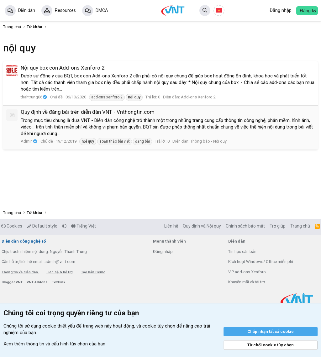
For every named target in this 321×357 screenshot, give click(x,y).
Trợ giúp (278, 225)
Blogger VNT (13, 282)
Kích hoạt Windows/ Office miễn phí (260, 261)
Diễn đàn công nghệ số (24, 241)
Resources (65, 10)
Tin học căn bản (242, 251)
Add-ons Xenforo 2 (198, 97)
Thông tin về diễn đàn (20, 272)
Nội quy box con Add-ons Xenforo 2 (63, 68)
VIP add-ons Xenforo (247, 272)
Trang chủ (300, 225)
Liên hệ (171, 225)
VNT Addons (38, 282)
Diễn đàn (26, 10)
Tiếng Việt (83, 225)
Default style (42, 225)
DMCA (102, 10)
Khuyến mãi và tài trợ (246, 282)
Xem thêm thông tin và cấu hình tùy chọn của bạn (54, 344)
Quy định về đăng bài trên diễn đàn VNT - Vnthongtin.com (88, 112)
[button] (64, 226)
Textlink (58, 282)
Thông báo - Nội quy (208, 141)
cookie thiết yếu (58, 326)
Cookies (11, 225)
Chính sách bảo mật (245, 225)
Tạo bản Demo (93, 272)
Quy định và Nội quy (202, 225)
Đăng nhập (163, 251)
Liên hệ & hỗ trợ (59, 272)
